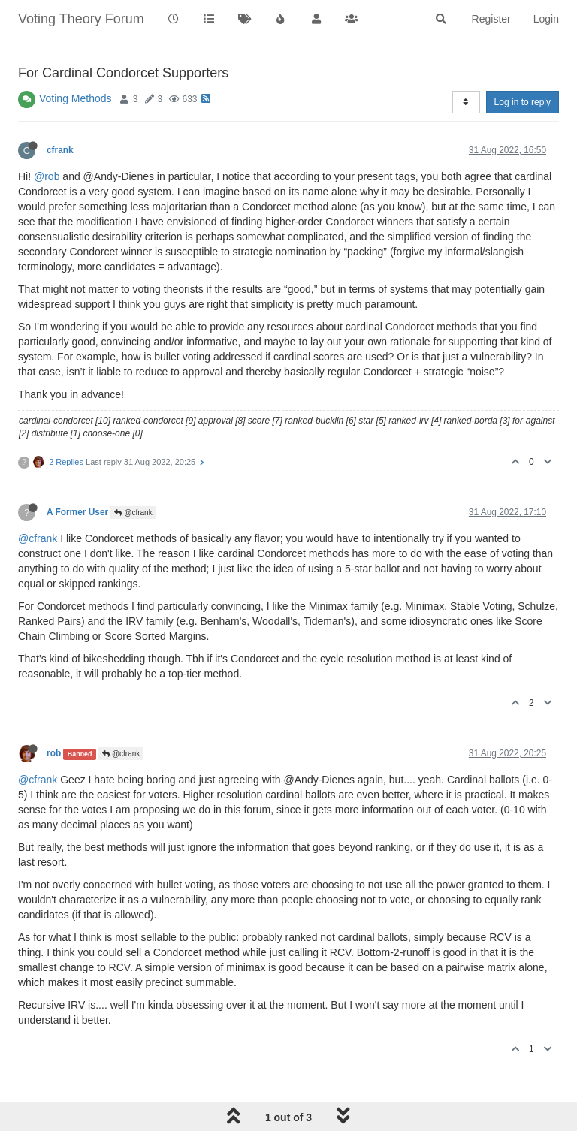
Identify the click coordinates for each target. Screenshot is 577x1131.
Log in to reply (522, 102)
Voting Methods (75, 98)
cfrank (60, 150)
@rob (46, 176)
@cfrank (133, 512)
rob (54, 753)
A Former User (77, 512)
